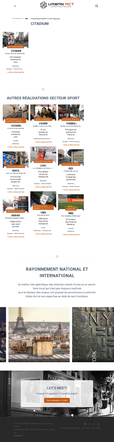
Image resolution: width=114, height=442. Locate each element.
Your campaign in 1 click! (57, 400)
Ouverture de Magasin (21, 69)
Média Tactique (75, 141)
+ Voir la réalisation (15, 72)
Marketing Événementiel (42, 138)
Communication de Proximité (51, 230)
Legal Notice (18, 436)
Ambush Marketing (47, 183)
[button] (3, 334)
